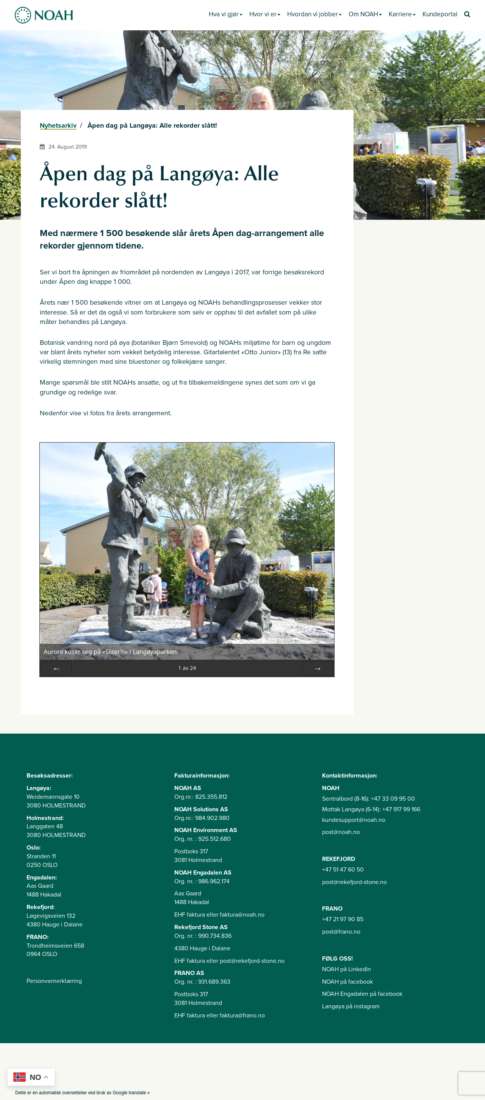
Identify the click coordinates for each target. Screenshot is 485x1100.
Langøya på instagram (351, 1006)
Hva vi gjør (225, 14)
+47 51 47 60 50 (343, 869)
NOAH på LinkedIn (346, 969)
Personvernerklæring (54, 981)
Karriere (402, 14)
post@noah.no (341, 832)
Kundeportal (439, 14)
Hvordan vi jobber (314, 14)
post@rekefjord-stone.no (354, 882)
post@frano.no (341, 932)
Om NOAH (365, 14)
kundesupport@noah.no (353, 820)
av (187, 667)
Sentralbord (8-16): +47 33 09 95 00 (368, 799)
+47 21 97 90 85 (342, 919)
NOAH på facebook (347, 982)
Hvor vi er (264, 14)
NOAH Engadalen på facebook (362, 994)
